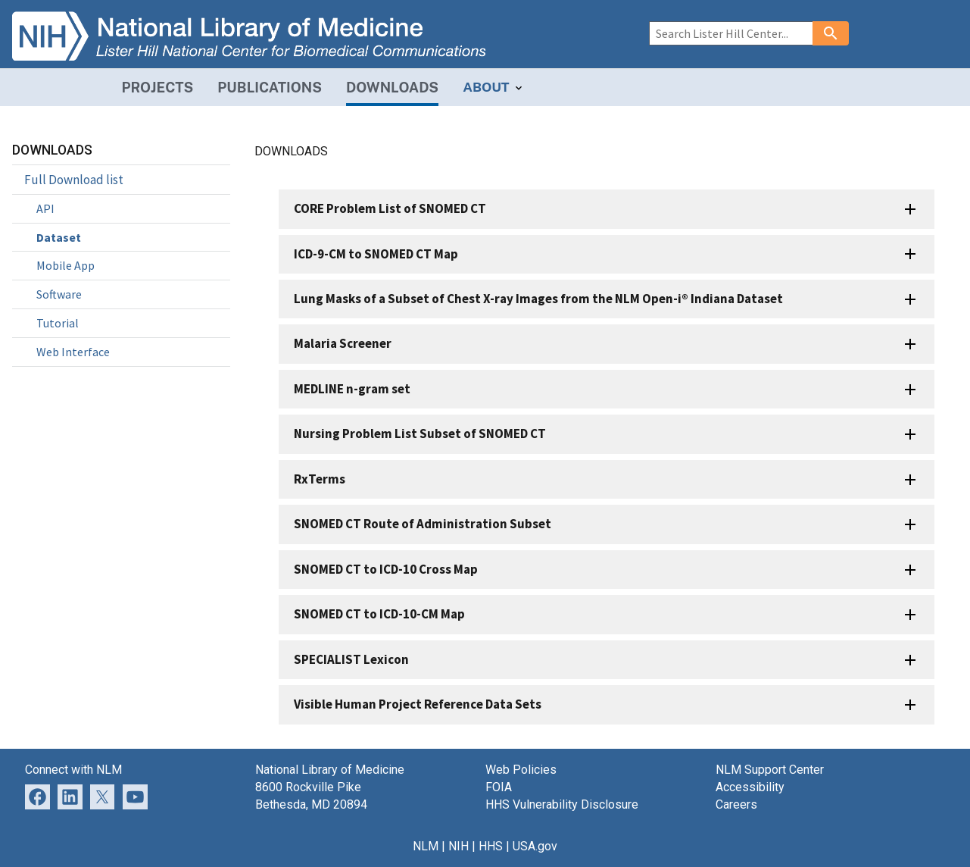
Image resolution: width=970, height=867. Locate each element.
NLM (425, 846)
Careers (736, 804)
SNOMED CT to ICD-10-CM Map (379, 614)
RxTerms (319, 479)
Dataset (58, 237)
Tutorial (57, 322)
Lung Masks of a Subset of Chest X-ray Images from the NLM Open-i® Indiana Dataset (538, 298)
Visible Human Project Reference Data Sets (417, 704)
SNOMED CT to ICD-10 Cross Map (386, 569)
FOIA (498, 787)
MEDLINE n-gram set (352, 388)
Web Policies (521, 769)
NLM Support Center (770, 769)
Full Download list (73, 179)
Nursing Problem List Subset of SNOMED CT (420, 433)
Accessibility (750, 787)
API (45, 208)
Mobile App (65, 265)
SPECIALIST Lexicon (351, 659)
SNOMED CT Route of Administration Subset (422, 523)
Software (59, 294)
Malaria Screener (342, 343)
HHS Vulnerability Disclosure (561, 804)
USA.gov (535, 846)
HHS (491, 846)
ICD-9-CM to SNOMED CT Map (376, 254)
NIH (458, 846)
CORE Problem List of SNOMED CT (390, 208)
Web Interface (73, 351)
